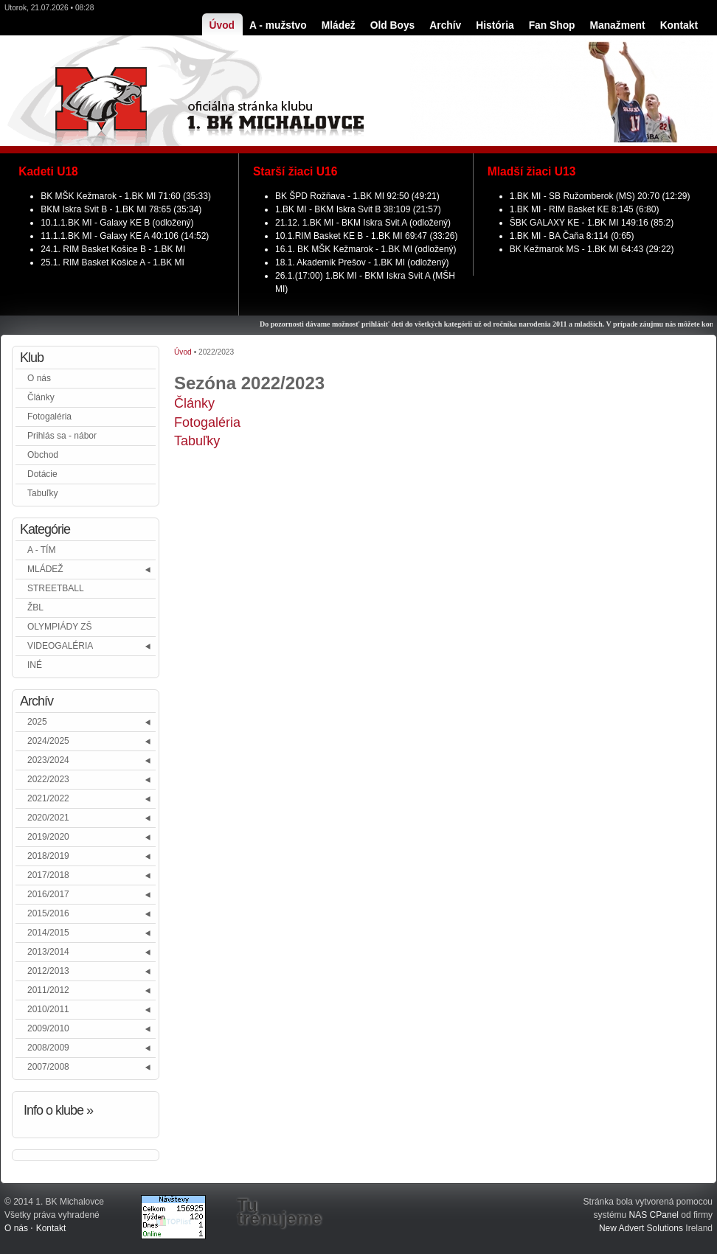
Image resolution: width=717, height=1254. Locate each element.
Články (41, 397)
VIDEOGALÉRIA (60, 646)
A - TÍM (41, 550)
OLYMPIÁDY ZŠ (59, 626)
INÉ (34, 665)
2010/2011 (48, 1009)
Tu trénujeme (279, 1212)
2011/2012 (48, 990)
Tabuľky (42, 493)
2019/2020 (48, 837)
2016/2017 (48, 894)
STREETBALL (55, 588)
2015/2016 (48, 913)
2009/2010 (48, 1028)
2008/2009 (48, 1047)
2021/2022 (48, 798)
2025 (37, 722)
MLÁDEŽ (45, 569)
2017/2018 (48, 875)
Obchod (42, 455)
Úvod (183, 352)
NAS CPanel (654, 1215)
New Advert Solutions (641, 1228)
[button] (149, 569)
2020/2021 (48, 817)
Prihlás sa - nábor (62, 436)
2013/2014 (48, 952)
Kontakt (51, 1228)
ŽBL (35, 607)
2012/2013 (48, 971)
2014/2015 (48, 932)
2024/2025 (48, 741)
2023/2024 (48, 760)
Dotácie (42, 474)
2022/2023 (48, 779)
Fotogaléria (49, 416)
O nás (39, 378)
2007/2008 (48, 1067)
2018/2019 (48, 856)
